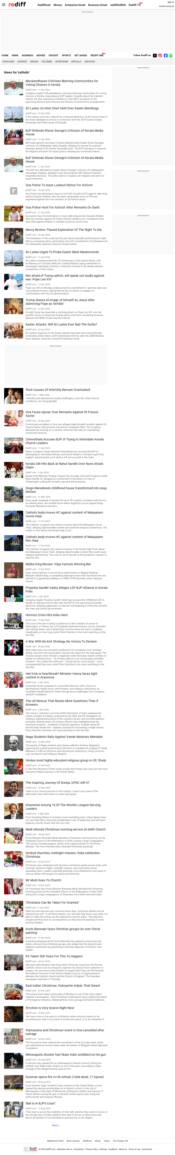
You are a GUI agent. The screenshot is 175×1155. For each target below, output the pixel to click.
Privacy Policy (91, 1149)
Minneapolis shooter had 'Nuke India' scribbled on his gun (66, 1054)
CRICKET (53, 55)
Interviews (61, 61)
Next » (56, 1125)
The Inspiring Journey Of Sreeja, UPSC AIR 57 (57, 783)
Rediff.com (50, 1149)
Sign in (171, 2)
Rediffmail (44, 5)
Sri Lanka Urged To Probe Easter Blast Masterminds (62, 252)
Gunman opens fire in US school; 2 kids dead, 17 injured (64, 1077)
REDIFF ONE (97, 55)
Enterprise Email (75, 5)
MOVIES (41, 55)
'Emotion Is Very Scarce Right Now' (50, 1008)
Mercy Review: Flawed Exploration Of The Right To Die (64, 230)
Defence (22, 61)
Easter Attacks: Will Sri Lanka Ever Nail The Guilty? (61, 324)
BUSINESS (27, 55)
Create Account (166, 6)
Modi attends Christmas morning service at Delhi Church (66, 829)
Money (58, 5)
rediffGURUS (118, 5)
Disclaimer (79, 1149)
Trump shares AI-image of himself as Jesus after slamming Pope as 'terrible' (60, 302)
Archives (89, 61)
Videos (107, 1141)
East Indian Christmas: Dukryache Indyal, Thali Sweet (63, 985)
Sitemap (103, 1149)
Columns (46, 61)
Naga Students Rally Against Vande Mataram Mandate (64, 737)
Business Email (97, 5)
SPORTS (66, 55)
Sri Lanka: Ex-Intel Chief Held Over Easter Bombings (62, 108)
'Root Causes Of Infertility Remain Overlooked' (58, 390)
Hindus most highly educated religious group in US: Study (66, 760)
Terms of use (134, 1149)
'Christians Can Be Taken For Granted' (52, 902)
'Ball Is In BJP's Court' (40, 1103)
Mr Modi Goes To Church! (43, 880)
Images (34, 61)
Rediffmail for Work (55, 1141)
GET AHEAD (80, 55)
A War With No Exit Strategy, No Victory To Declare (61, 641)
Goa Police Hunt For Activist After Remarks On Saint (63, 207)
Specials (76, 61)
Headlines (8, 61)
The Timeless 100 (120, 1141)
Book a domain (73, 1141)
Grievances (147, 1149)
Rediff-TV (135, 5)
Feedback (112, 1149)
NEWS (15, 55)
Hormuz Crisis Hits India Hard (46, 615)
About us (123, 1149)
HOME (5, 55)
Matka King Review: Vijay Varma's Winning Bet (58, 564)
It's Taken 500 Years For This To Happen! (54, 956)
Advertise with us (64, 1149)
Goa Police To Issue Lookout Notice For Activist (59, 185)
